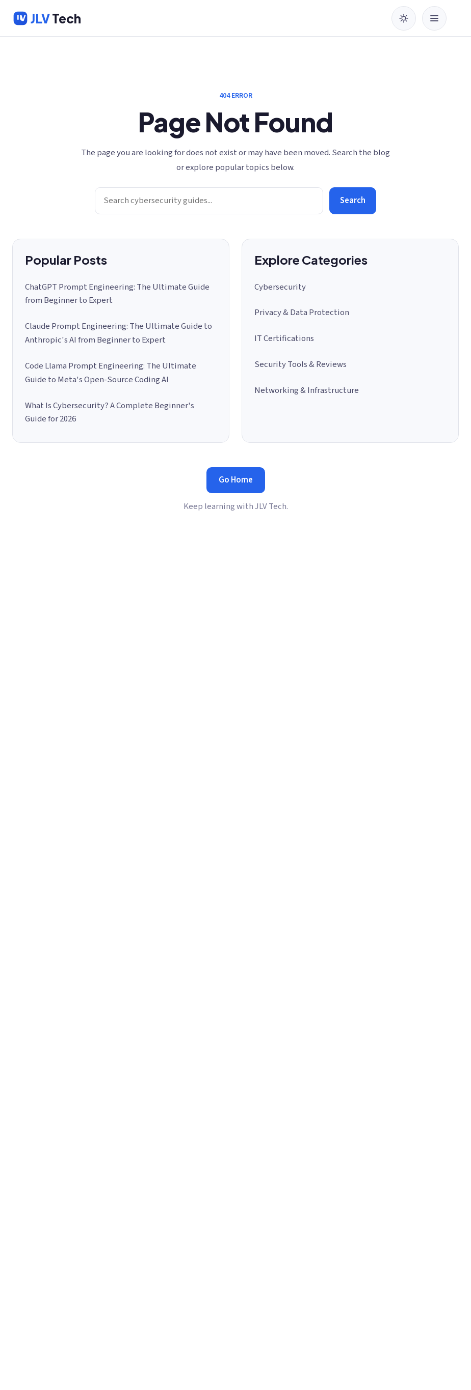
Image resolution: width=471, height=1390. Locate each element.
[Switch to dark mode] (403, 18)
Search (352, 200)
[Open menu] (434, 18)
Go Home (236, 480)
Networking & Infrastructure (306, 390)
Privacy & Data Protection (301, 312)
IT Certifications (284, 338)
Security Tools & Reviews (300, 364)
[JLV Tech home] (46, 18)
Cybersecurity (280, 287)
